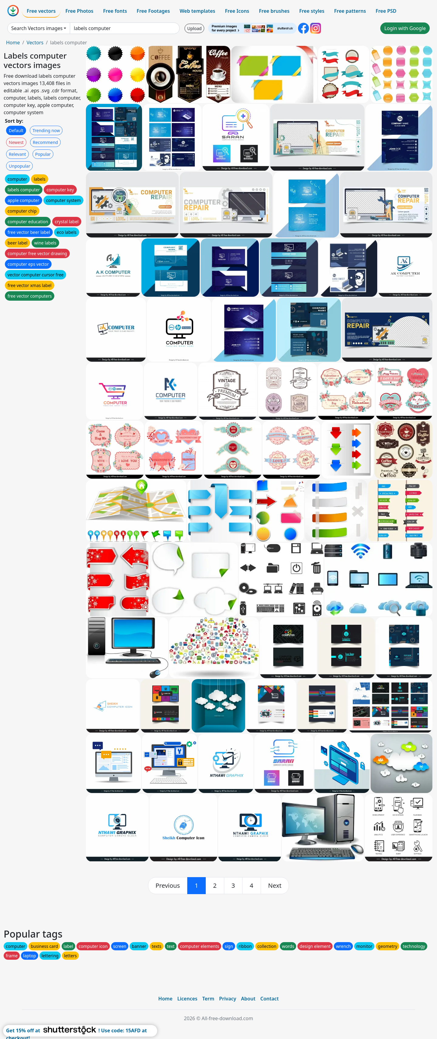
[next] (275, 885)
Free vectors (41, 11)
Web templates (197, 11)
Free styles (311, 11)
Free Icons (237, 11)
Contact (269, 998)
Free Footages (153, 11)
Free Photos (79, 11)
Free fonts (115, 11)
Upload (194, 28)
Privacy (227, 998)
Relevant (17, 154)
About (248, 998)
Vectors (34, 42)
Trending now (46, 130)
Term (208, 998)
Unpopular (19, 166)
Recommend (45, 142)
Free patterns (350, 11)
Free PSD (386, 11)
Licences (187, 998)
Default (16, 130)
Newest (16, 142)
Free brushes (274, 11)
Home (13, 42)
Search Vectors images (37, 28)
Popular (43, 154)
